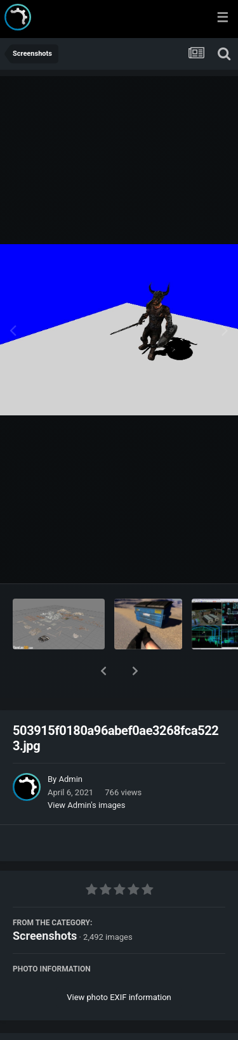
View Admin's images (86, 772)
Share (55, 1022)
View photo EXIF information (119, 964)
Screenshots (45, 902)
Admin (70, 746)
